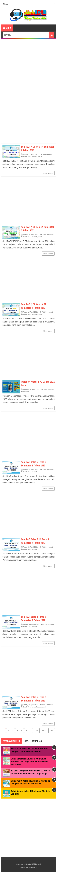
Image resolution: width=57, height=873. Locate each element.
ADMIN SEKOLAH (34, 864)
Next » (44, 730)
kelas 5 (34, 237)
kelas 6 (34, 314)
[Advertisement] (28, 69)
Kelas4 (34, 156)
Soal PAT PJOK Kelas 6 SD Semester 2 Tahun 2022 (34, 306)
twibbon (26, 391)
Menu (7, 28)
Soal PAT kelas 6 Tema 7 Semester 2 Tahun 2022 (33, 618)
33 (37, 730)
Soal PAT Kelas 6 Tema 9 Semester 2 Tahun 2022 (33, 463)
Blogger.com (33, 867)
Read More (48, 173)
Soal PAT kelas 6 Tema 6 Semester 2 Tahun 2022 (33, 698)
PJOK (40, 156)
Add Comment (48, 154)
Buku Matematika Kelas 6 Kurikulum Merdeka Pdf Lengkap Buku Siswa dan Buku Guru (29, 762)
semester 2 (42, 707)
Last (51, 730)
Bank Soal (27, 156)
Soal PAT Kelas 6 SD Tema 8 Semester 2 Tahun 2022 (35, 541)
